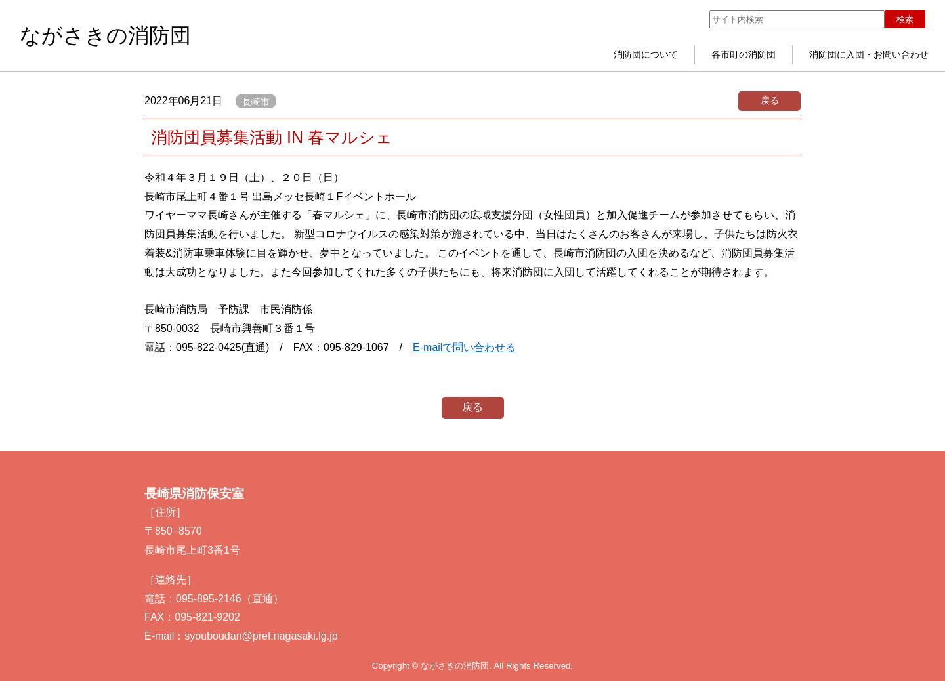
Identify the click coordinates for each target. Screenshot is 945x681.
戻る (770, 100)
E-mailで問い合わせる (464, 347)
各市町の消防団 (743, 54)
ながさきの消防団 (105, 35)
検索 (905, 19)
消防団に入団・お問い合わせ (869, 54)
